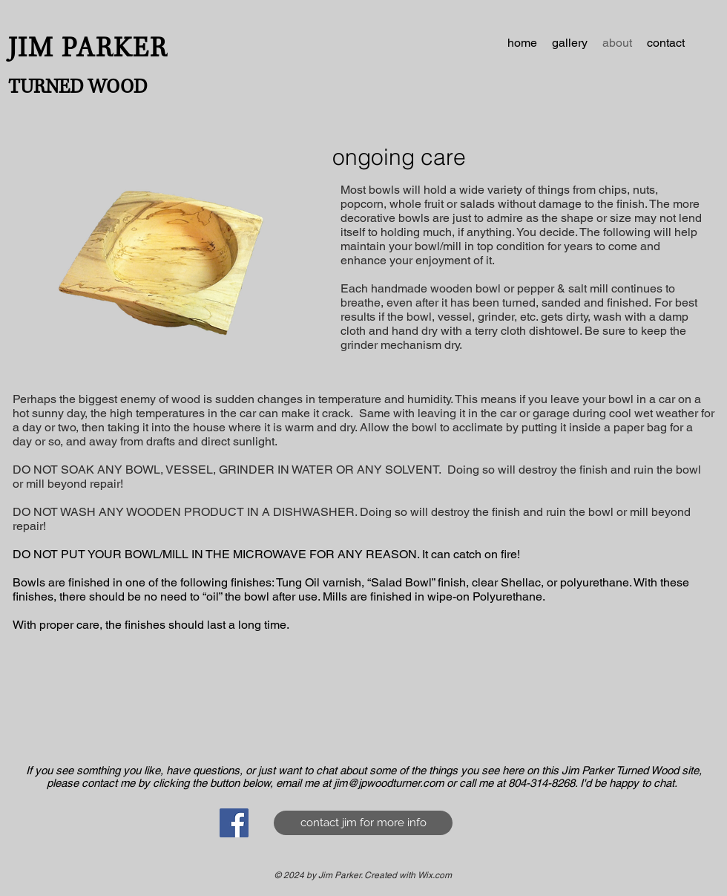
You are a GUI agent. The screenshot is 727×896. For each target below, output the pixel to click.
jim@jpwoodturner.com (389, 782)
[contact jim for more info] (363, 823)
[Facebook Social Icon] (234, 822)
